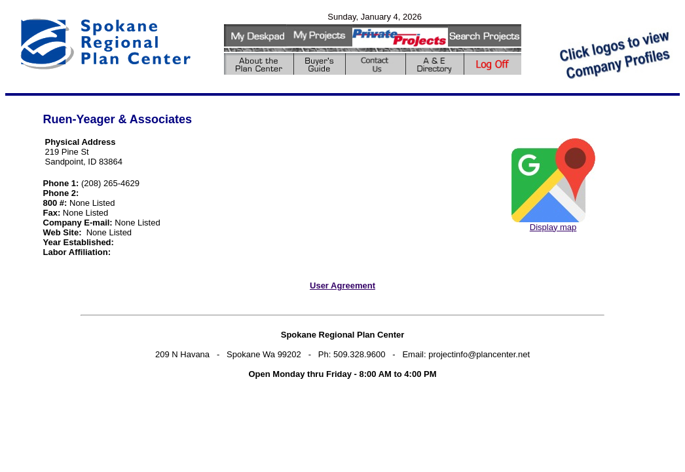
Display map (553, 227)
